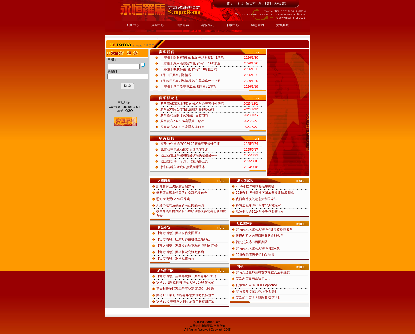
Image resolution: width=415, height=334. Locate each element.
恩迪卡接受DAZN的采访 (173, 199)
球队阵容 (182, 25)
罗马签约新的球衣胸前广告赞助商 (184, 115)
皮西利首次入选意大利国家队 (256, 199)
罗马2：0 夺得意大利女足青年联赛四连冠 (185, 301)
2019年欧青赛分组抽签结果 (255, 255)
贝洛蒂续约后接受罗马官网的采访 (180, 205)
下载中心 (232, 25)
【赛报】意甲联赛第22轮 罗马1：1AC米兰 (191, 63)
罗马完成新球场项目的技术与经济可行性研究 (192, 103)
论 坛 (239, 3)
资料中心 (157, 25)
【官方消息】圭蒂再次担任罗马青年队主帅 (186, 276)
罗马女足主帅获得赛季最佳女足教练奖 (263, 272)
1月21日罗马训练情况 (176, 75)
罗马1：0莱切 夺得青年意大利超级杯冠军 (185, 295)
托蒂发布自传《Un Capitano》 (257, 285)
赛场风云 (207, 25)
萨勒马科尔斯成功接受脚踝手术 (183, 167)
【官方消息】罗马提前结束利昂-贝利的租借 (187, 246)
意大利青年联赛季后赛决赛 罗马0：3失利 (185, 289)
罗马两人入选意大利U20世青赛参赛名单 (264, 229)
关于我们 (264, 3)
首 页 (230, 3)
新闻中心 (132, 25)
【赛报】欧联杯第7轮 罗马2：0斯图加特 (189, 69)
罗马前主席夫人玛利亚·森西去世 (258, 298)
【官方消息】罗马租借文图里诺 (178, 233)
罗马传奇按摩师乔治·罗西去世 (257, 291)
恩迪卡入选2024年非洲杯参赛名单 (260, 212)
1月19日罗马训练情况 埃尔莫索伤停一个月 (191, 81)
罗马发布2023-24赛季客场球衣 (182, 127)
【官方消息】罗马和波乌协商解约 (180, 252)
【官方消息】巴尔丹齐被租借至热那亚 (183, 239)
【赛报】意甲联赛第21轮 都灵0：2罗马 (188, 87)
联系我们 (279, 3)
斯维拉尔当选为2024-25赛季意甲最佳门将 (190, 144)
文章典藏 (282, 25)
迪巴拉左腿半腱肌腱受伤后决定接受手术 (189, 155)
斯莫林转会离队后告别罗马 (175, 186)
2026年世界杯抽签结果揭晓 (255, 186)
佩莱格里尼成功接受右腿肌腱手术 (184, 149)
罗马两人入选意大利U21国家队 (258, 248)
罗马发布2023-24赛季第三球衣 (182, 121)
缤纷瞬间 (257, 25)
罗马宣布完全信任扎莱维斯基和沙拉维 (187, 109)
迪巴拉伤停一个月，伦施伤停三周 (184, 161)
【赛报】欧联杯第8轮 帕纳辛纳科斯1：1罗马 (192, 57)
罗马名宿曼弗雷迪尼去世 (253, 279)
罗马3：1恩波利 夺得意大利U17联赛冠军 (185, 282)
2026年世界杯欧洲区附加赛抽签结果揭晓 (265, 192)
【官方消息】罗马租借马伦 (175, 258)
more (255, 52)
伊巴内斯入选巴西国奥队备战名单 (259, 236)
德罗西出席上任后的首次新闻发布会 (181, 192)
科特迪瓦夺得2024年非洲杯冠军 (258, 205)
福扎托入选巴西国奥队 (252, 242)
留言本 (251, 3)
